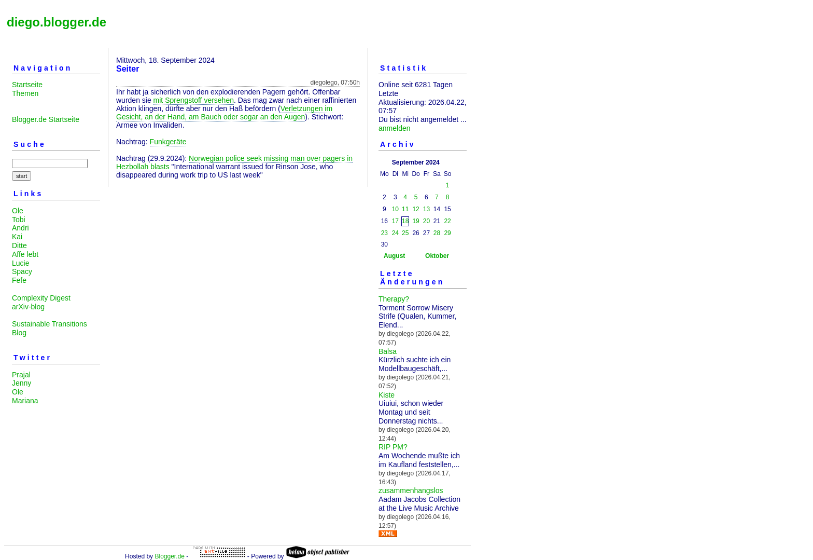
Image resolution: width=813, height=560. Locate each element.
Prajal (21, 375)
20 (426, 221)
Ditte (19, 245)
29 (447, 233)
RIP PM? (393, 447)
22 (447, 221)
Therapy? (394, 299)
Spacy (22, 271)
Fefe (19, 280)
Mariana (25, 401)
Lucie (20, 263)
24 (395, 233)
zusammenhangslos (411, 490)
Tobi (18, 219)
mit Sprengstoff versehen (193, 100)
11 (405, 209)
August (394, 255)
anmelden (395, 128)
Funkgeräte (168, 142)
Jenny (21, 383)
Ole (17, 211)
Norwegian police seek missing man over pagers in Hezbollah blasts (234, 162)
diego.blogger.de (56, 22)
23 (384, 233)
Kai (17, 237)
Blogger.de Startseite (45, 119)
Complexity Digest (41, 298)
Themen (25, 93)
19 (415, 221)
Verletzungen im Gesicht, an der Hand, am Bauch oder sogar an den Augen (224, 112)
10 (395, 209)
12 (415, 209)
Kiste (387, 395)
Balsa (388, 351)
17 (395, 221)
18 (405, 221)
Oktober (437, 255)
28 (436, 233)
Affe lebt (25, 254)
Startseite (27, 84)
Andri (20, 228)
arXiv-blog (28, 307)
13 (426, 209)
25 (405, 233)
